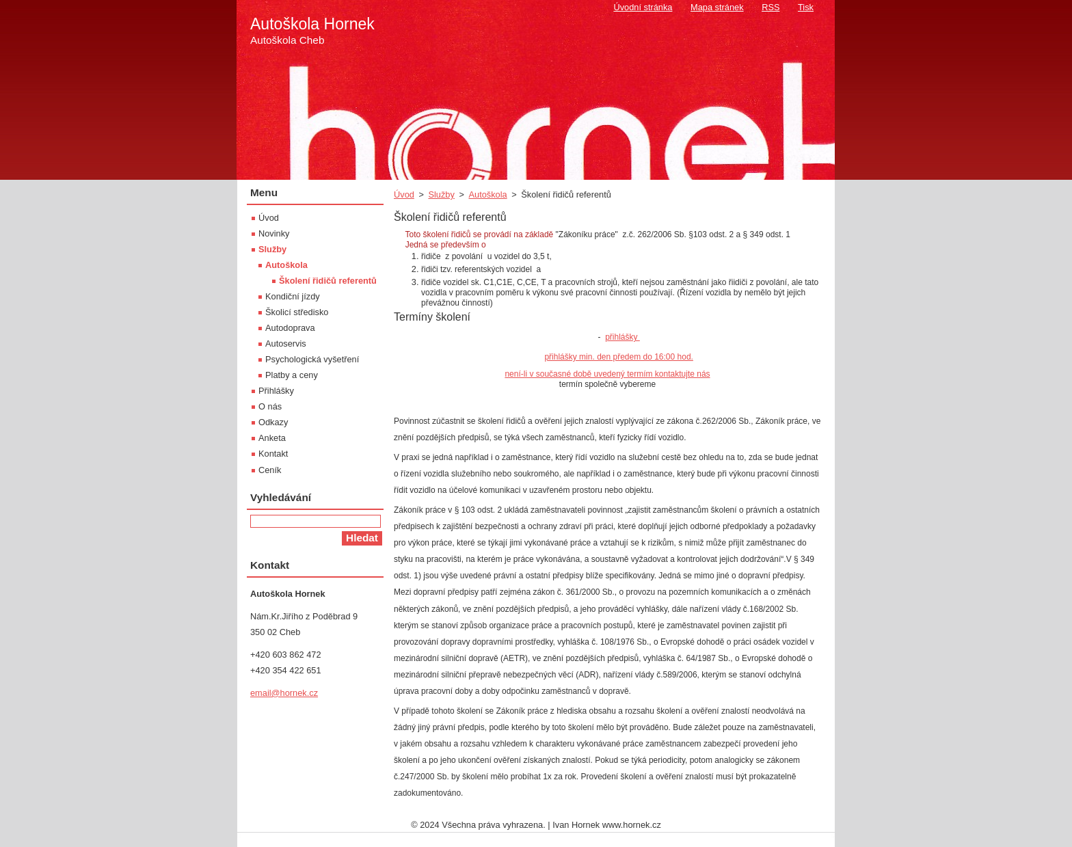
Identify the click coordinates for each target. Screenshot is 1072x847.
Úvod (404, 194)
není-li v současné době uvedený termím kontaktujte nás (607, 374)
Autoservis (285, 343)
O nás (270, 406)
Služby (441, 194)
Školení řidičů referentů (328, 280)
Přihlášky (276, 391)
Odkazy (273, 422)
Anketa (272, 438)
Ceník (269, 470)
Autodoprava (290, 328)
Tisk (806, 7)
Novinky (274, 233)
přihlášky (622, 337)
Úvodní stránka (642, 7)
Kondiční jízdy (292, 296)
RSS (770, 7)
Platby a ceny (291, 375)
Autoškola (487, 194)
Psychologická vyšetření (312, 359)
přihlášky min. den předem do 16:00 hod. (618, 357)
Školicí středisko (296, 312)
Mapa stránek (717, 7)
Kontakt (273, 453)
